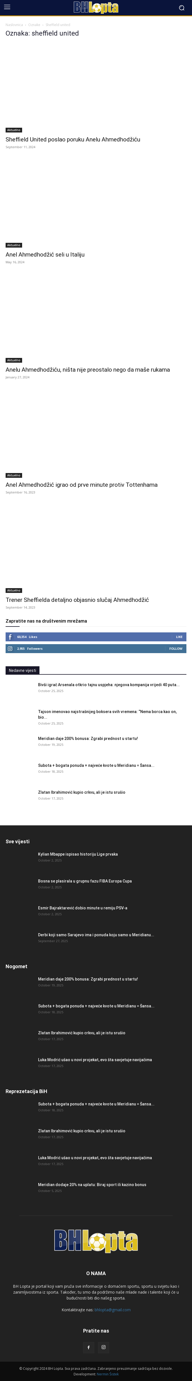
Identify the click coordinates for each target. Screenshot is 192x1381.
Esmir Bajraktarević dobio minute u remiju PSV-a (82, 908)
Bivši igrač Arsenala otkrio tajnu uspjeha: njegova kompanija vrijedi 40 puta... (109, 685)
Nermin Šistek (108, 1374)
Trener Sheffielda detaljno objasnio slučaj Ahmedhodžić (77, 600)
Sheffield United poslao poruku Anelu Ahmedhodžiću (73, 139)
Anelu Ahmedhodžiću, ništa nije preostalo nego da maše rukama (88, 369)
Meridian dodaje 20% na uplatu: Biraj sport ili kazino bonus (92, 1184)
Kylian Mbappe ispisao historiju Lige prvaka (78, 854)
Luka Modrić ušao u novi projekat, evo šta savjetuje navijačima (95, 1060)
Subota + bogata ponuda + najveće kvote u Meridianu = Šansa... (96, 765)
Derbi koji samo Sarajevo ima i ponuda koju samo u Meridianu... (96, 935)
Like (179, 637)
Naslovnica (14, 24)
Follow (175, 648)
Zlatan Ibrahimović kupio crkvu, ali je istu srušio (81, 792)
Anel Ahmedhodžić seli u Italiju (45, 254)
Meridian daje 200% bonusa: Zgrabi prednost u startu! (88, 738)
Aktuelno (13, 130)
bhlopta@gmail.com (113, 1309)
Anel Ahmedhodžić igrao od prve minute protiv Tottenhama (82, 484)
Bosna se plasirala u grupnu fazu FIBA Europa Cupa (85, 881)
